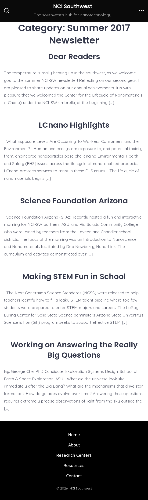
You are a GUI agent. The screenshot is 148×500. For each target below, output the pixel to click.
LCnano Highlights (74, 125)
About (74, 444)
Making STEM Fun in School (74, 276)
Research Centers (74, 455)
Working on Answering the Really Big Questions (74, 349)
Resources (74, 465)
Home (74, 434)
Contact (74, 475)
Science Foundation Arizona (74, 200)
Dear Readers (74, 56)
